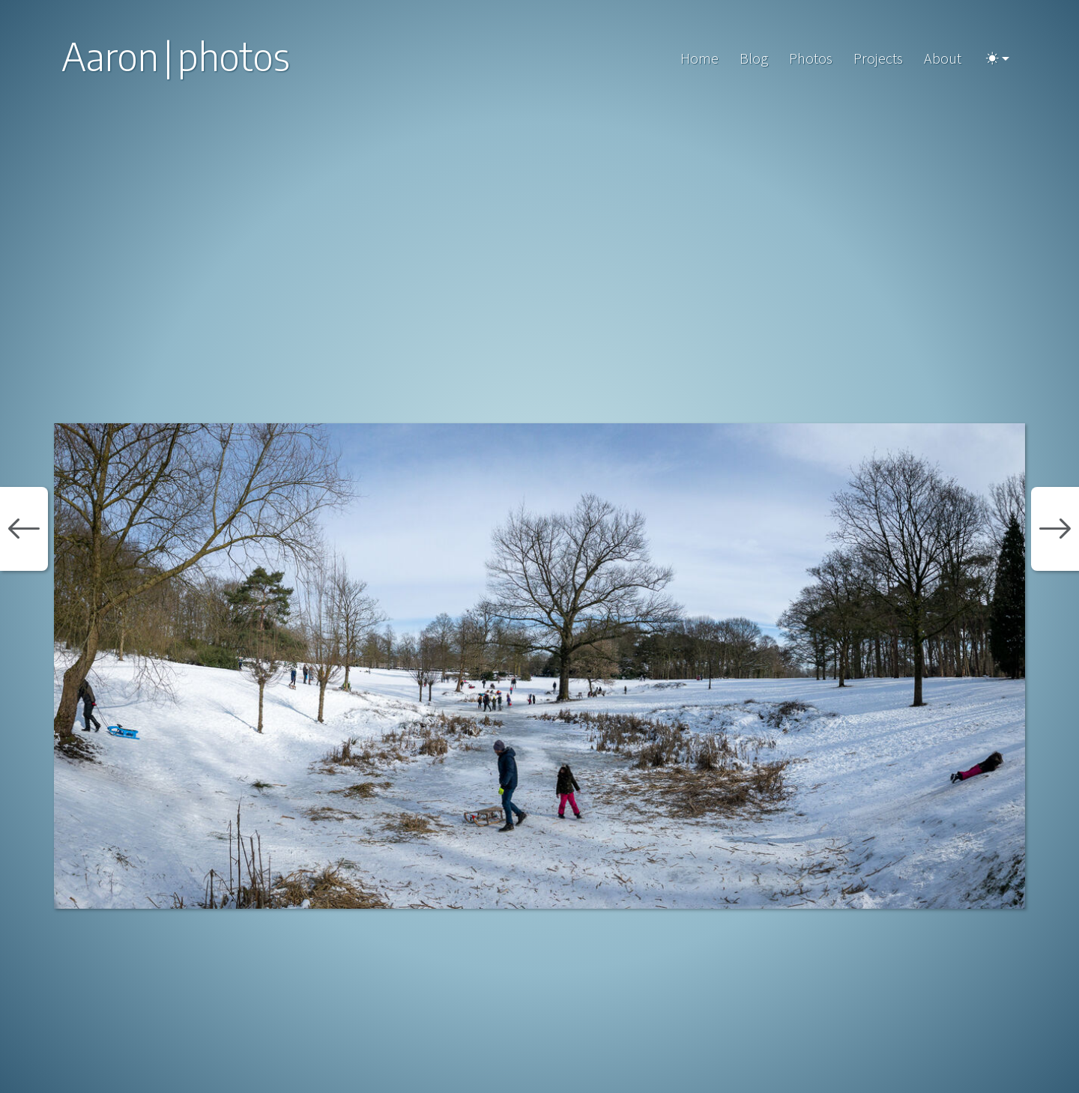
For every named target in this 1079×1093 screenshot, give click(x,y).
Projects (878, 58)
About (942, 58)
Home (699, 58)
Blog (754, 58)
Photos (810, 58)
